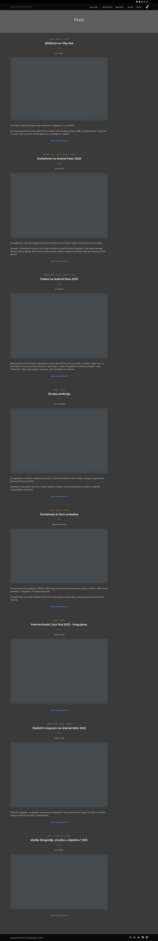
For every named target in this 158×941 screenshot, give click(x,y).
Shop (130, 7)
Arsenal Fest (48, 154)
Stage (66, 39)
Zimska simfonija (59, 394)
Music (58, 39)
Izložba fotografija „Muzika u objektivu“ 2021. (59, 840)
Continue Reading (59, 141)
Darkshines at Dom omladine (59, 514)
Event (55, 390)
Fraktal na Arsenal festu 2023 (59, 279)
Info (138, 7)
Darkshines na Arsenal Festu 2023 (59, 158)
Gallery (93, 7)
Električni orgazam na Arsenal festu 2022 (59, 728)
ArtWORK (107, 7)
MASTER (119, 7)
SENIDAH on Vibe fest (59, 43)
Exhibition (58, 836)
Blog (52, 39)
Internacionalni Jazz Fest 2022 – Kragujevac (59, 624)
